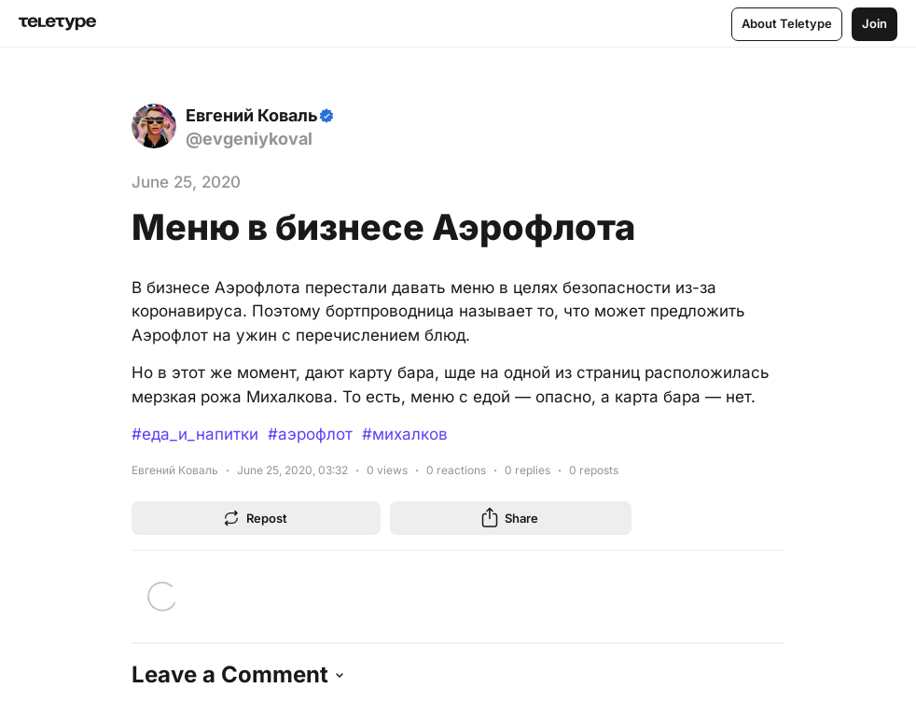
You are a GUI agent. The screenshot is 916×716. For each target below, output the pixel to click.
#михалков (405, 434)
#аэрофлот (310, 434)
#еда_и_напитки (195, 434)
